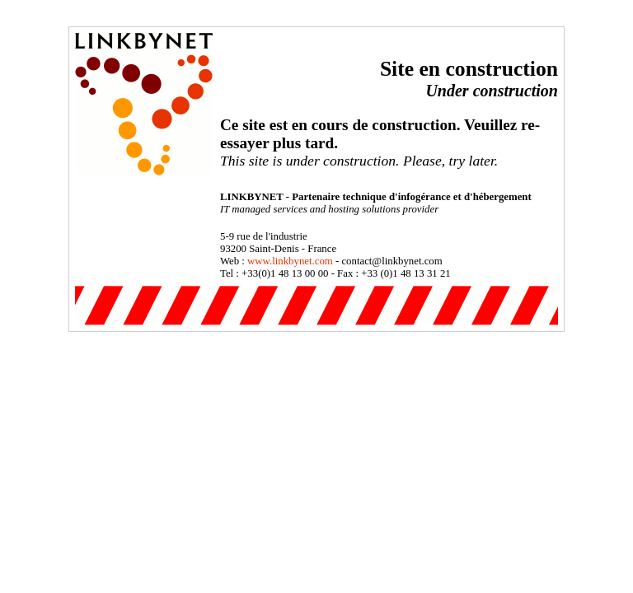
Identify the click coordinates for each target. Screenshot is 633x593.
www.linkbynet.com (290, 261)
